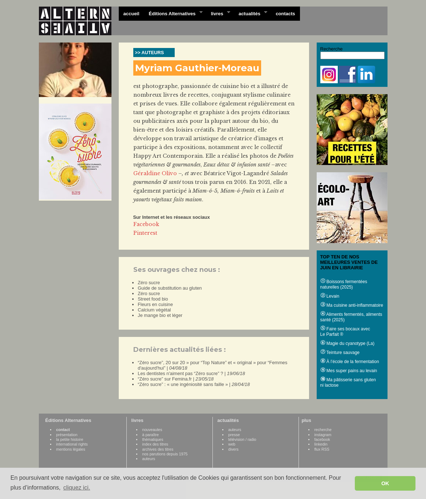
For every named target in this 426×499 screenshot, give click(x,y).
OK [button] (385, 483)
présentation (67, 434)
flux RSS (322, 449)
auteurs (148, 458)
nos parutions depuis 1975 (165, 454)
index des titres (155, 444)
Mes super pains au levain (348, 370)
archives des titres (158, 449)
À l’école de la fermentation (349, 361)
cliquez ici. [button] (76, 487)
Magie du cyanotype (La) (347, 343)
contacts (285, 13)
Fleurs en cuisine (155, 304)
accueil (131, 13)
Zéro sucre (149, 282)
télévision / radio (242, 439)
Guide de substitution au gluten (170, 288)
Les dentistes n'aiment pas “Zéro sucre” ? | (191, 373)
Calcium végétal (154, 310)
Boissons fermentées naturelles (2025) (343, 284)
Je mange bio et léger (160, 315)
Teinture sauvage (340, 352)
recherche (323, 429)
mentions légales (70, 449)
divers (233, 449)
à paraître (150, 434)
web (232, 444)
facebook (322, 439)
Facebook (146, 224)
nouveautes (152, 429)
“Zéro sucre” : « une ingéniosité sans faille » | (194, 384)
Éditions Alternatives (173, 13)
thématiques (152, 439)
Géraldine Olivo (155, 173)
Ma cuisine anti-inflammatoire (351, 305)
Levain (330, 296)
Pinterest (145, 233)
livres (218, 13)
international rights (72, 444)
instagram (323, 434)
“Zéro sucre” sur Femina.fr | (176, 379)
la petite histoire (70, 439)
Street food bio (153, 299)
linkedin (321, 444)
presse (234, 434)
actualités (250, 13)
